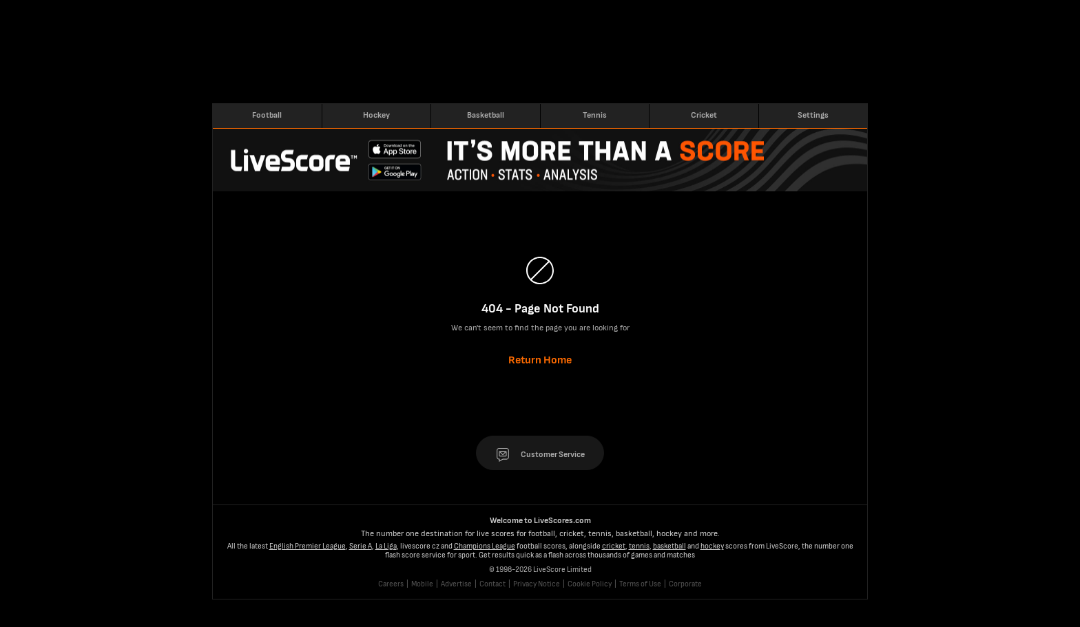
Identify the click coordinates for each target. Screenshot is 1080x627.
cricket (613, 546)
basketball (669, 546)
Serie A (360, 546)
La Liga (386, 546)
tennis (639, 546)
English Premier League (307, 546)
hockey (712, 546)
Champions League (484, 546)
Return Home (540, 360)
